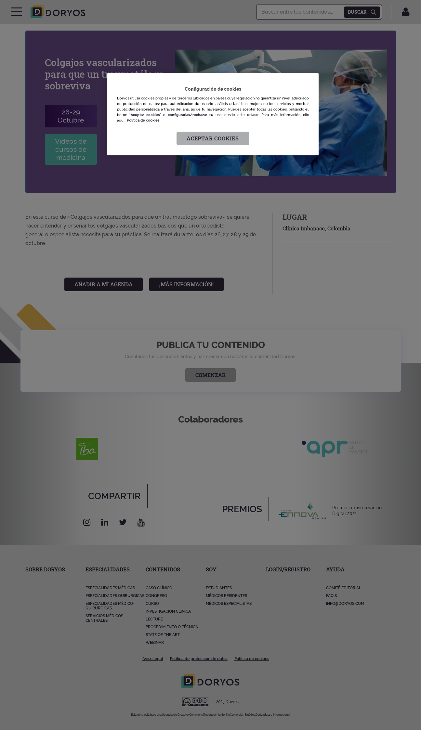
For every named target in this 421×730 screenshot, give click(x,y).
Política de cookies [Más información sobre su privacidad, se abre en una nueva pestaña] (143, 120)
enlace (252, 114)
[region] (213, 114)
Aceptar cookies (213, 138)
